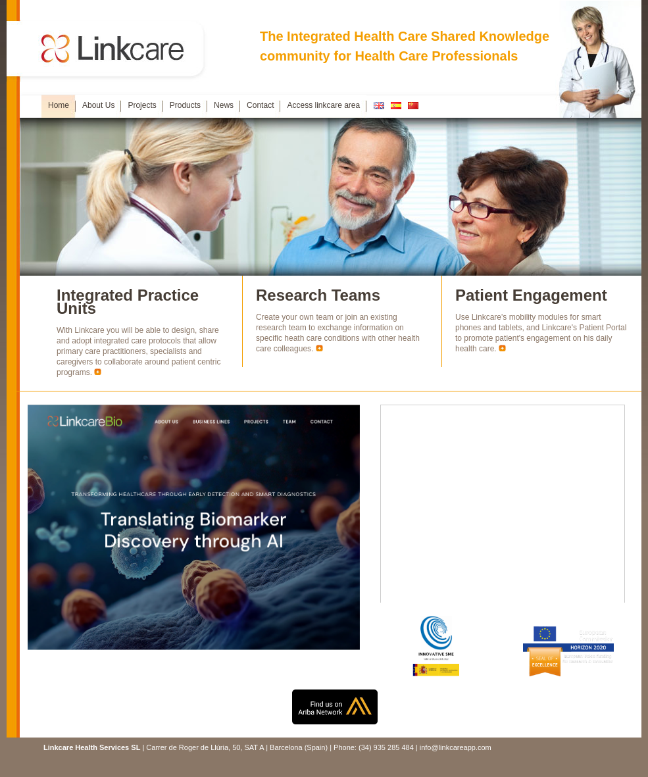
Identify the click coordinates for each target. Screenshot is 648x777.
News (224, 105)
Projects (142, 105)
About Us (98, 105)
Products (185, 105)
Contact (260, 105)
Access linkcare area (323, 105)
